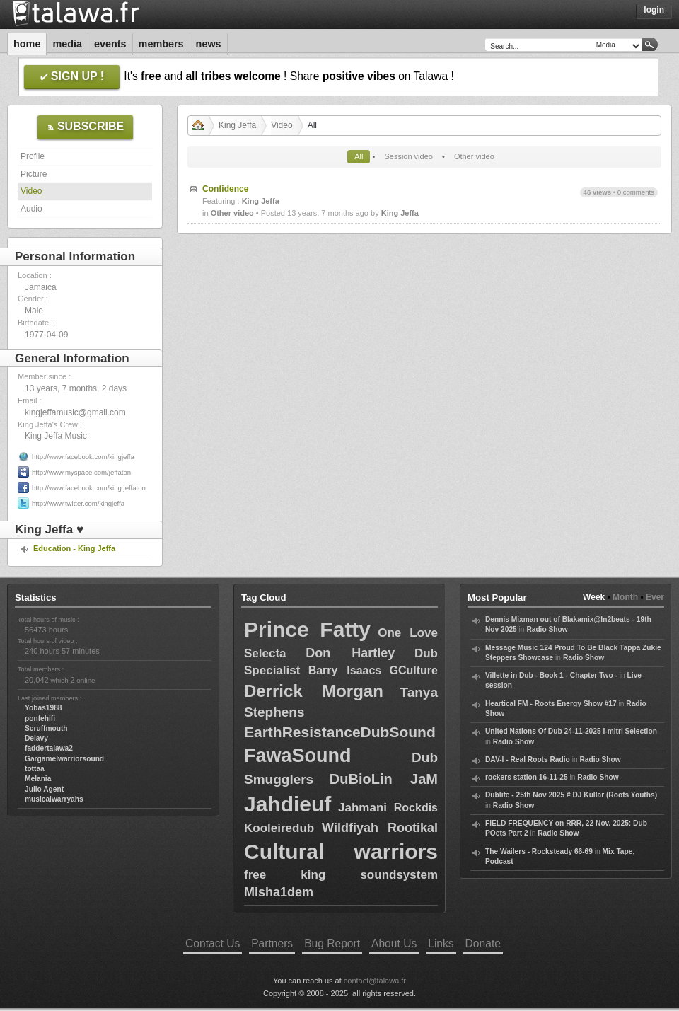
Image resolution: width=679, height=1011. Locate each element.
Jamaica (41, 287)
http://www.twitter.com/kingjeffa (78, 503)
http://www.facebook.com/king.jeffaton (89, 488)
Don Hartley (350, 653)
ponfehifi (40, 718)
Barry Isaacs (345, 670)
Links (440, 943)
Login (654, 10)
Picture (34, 174)
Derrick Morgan (313, 690)
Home (26, 44)
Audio (31, 209)
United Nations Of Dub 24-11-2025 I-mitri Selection (571, 731)
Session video (408, 156)
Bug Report (332, 943)
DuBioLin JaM (384, 779)
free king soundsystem (341, 875)
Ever (655, 597)
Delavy (36, 738)
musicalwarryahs (54, 799)
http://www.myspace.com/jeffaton (81, 472)
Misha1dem (278, 892)
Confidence (225, 189)
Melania (38, 778)
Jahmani (362, 807)
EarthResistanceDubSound (340, 732)
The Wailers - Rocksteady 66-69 (539, 851)
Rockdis (416, 808)
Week (594, 597)
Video (31, 191)
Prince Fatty (307, 629)
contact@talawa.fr (375, 980)
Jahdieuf (287, 804)
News (208, 44)
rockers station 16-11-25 (526, 777)
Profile (33, 156)
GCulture (414, 670)
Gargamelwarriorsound (64, 759)
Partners (272, 943)
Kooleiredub (279, 828)
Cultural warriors (341, 851)
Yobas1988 (43, 708)
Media (67, 44)
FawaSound (298, 755)
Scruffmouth (46, 728)
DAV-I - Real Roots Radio (527, 759)
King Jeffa (237, 125)
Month (625, 597)
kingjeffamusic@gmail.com (75, 412)
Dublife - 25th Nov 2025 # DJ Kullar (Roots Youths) (571, 795)
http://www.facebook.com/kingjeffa (83, 457)
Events (110, 44)
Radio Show (546, 629)
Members (161, 44)
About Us (394, 943)
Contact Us (212, 943)
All (358, 156)
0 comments (635, 192)
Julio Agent (44, 789)
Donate (483, 943)
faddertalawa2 (49, 748)
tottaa (35, 769)
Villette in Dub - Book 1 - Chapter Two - (551, 675)
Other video (474, 156)
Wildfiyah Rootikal (380, 828)
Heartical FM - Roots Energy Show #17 (551, 703)
